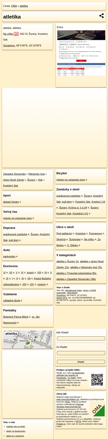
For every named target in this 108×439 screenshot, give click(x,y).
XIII (24, 284)
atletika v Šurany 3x (67, 261)
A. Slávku (72, 245)
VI (4, 272)
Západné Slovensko (14, 174)
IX (7, 278)
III (46, 272)
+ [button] (8, 93)
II (51, 272)
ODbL (67, 402)
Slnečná (61, 239)
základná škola (11, 300)
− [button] (8, 98)
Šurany (31, 180)
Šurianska (74, 239)
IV (22, 272)
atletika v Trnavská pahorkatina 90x (76, 273)
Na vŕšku (11, 34)
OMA (14, 6)
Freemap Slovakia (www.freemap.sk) (70, 405)
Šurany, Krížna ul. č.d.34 (73, 207)
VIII (39, 272)
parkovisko (9, 256)
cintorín (41, 284)
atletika (24, 6)
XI (23, 278)
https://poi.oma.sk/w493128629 (93, 165)
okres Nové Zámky (13, 180)
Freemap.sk (69, 165)
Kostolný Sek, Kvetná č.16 (90, 201)
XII (29, 278)
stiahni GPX (61, 297)
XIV (32, 284)
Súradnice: (9, 45)
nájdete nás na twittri (15, 426)
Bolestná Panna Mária (15, 316)
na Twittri (72, 378)
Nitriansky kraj (36, 174)
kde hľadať (62, 332)
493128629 (72, 293)
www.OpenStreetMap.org (67, 399)
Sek (40, 180)
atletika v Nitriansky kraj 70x (86, 267)
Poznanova (95, 233)
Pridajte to (61, 424)
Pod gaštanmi (64, 233)
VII (10, 272)
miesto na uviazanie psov (17, 218)
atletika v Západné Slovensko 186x (76, 279)
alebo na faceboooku (15, 431)
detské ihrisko (11, 202)
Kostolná (80, 233)
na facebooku (78, 373)
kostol (30, 272)
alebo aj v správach (15, 436)
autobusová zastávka (15, 234)
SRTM (78, 421)
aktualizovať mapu (73, 290)
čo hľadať (61, 347)
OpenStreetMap (52, 165)
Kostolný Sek (10, 185)
